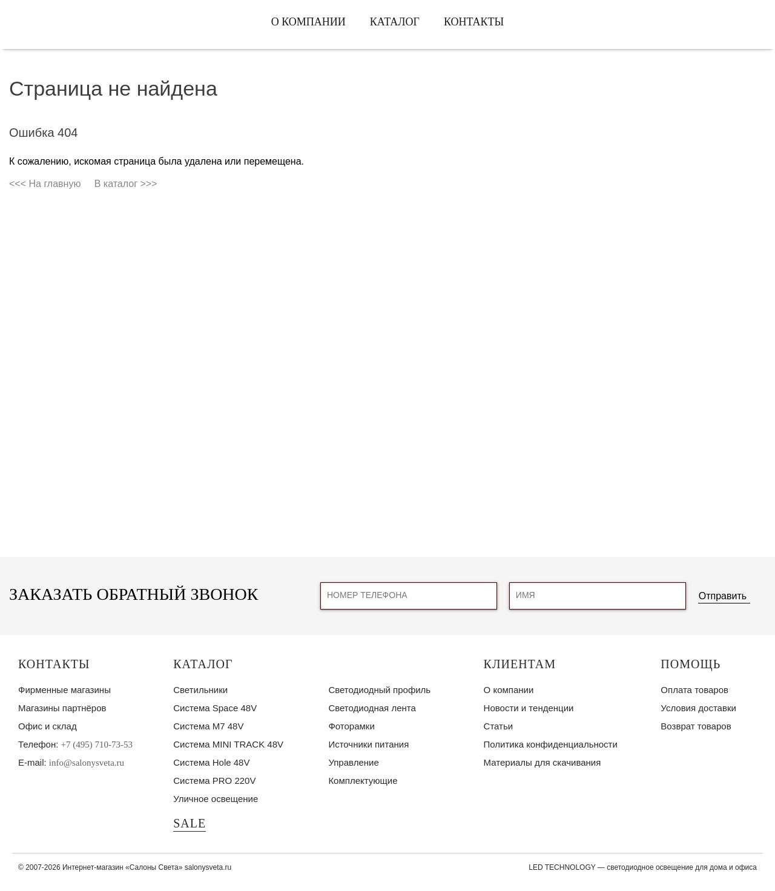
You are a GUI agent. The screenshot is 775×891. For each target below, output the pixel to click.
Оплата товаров (694, 690)
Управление (353, 762)
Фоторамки (351, 726)
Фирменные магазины (64, 690)
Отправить (723, 596)
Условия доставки (698, 708)
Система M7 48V (208, 726)
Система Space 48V (215, 708)
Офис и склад (47, 726)
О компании (308, 22)
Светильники (200, 690)
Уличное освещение (215, 799)
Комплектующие (362, 780)
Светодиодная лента (371, 708)
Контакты (474, 22)
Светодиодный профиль (379, 690)
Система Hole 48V (211, 762)
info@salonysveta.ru (86, 763)
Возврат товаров (696, 726)
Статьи (498, 726)
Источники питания (368, 744)
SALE (189, 823)
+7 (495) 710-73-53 (97, 744)
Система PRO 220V (214, 780)
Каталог (395, 22)
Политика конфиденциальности (551, 744)
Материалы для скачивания (542, 762)
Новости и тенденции (529, 708)
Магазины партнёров (62, 708)
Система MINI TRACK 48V (228, 744)
